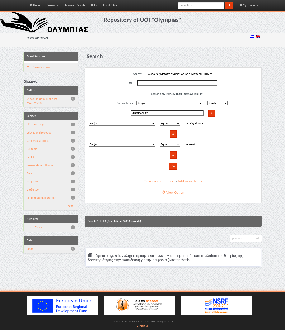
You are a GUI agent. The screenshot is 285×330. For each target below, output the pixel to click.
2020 (30, 249)
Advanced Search (75, 5)
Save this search (39, 67)
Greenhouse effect (38, 141)
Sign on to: (248, 5)
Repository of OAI (37, 37)
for (130, 83)
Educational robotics (39, 132)
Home (35, 5)
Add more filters (190, 181)
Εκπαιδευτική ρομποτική (41, 198)
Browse (52, 5)
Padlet (30, 157)
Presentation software (40, 165)
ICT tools (32, 149)
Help (94, 5)
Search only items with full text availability (174, 94)
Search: (137, 74)
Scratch (31, 173)
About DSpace (111, 5)
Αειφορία (32, 181)
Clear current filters (158, 181)
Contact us (142, 325)
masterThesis (34, 227)
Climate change (36, 124)
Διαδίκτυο (33, 189)
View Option (173, 192)
